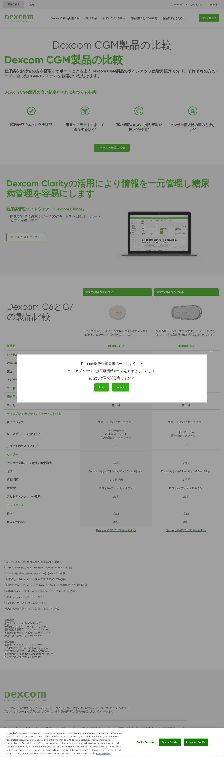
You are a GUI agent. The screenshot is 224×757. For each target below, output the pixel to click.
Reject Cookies (170, 742)
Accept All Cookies (196, 742)
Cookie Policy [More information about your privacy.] (103, 753)
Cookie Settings (145, 742)
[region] (112, 742)
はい (102, 387)
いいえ (120, 387)
